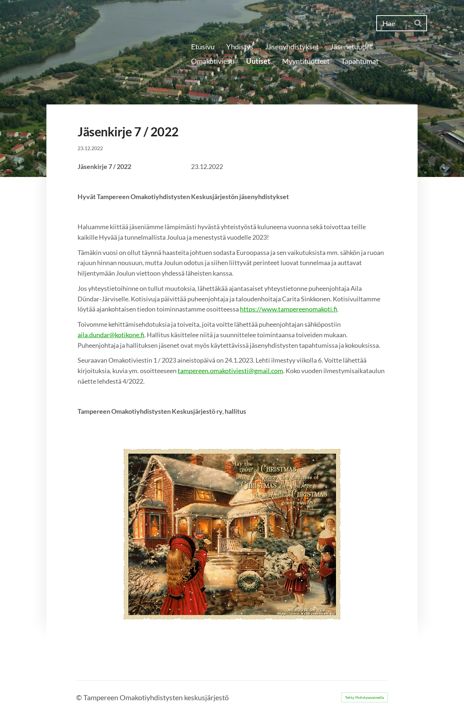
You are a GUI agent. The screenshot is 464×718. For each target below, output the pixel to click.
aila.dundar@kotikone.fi (111, 335)
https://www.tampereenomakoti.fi (288, 309)
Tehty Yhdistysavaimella (364, 697)
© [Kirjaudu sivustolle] (79, 697)
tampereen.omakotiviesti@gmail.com (230, 371)
